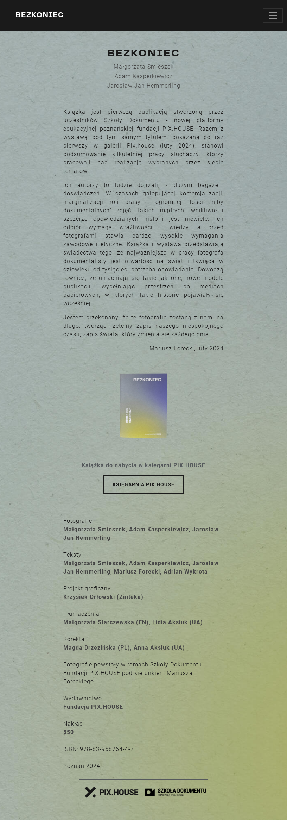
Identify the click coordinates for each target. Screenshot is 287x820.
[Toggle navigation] (273, 15)
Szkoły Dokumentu (132, 120)
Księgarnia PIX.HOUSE (143, 484)
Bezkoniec (39, 15)
